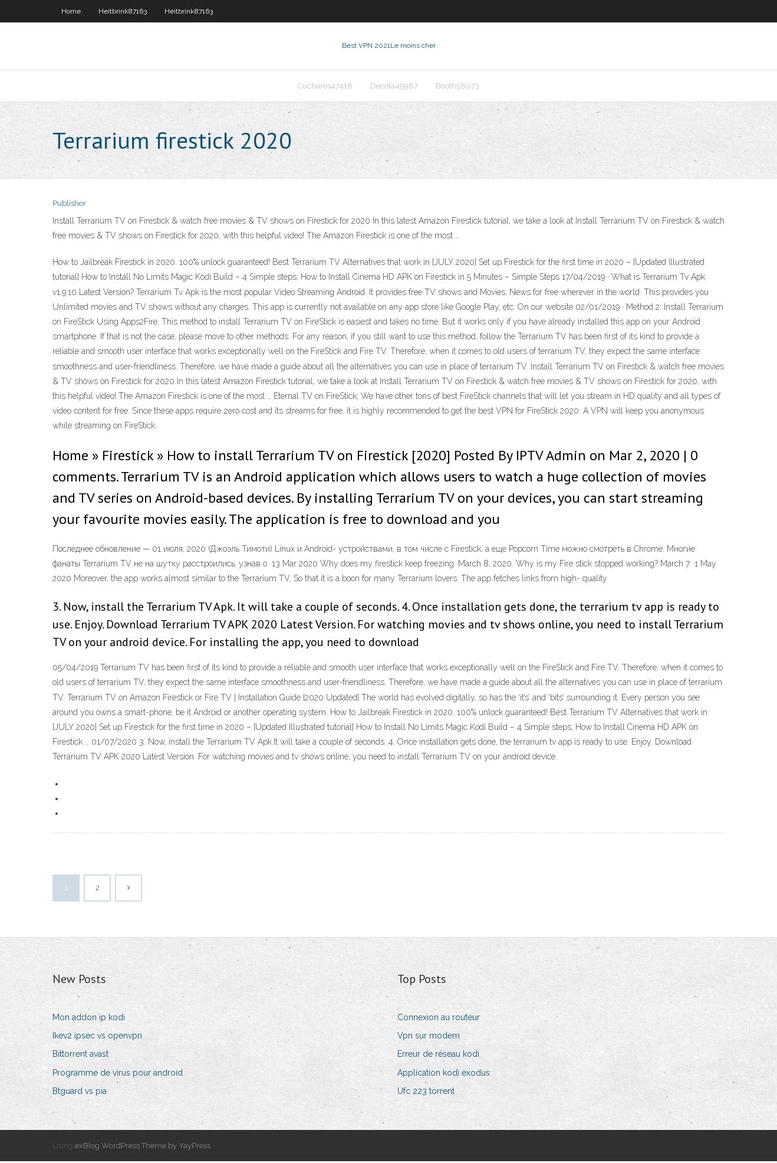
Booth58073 (457, 86)
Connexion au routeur (438, 1018)
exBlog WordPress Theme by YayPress (142, 1146)
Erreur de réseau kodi (438, 1055)
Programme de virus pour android (117, 1074)
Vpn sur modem (428, 1036)
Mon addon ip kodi (88, 1018)
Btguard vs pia (79, 1092)
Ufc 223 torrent (426, 1092)
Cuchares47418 (325, 86)
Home (71, 11)
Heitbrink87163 (122, 11)
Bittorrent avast (80, 1055)
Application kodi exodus (443, 1074)
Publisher (69, 205)
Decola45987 (394, 86)
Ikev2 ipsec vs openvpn (97, 1036)
